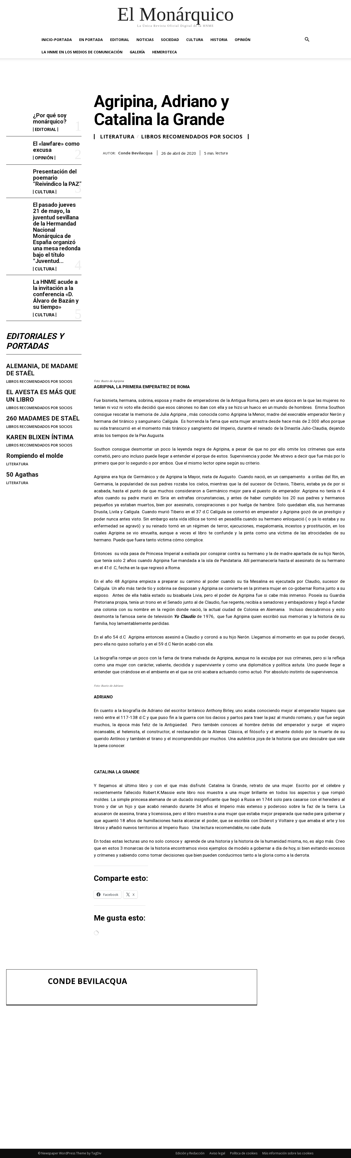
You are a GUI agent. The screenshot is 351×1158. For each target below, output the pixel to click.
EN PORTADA (91, 39)
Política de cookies (243, 1153)
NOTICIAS (145, 39)
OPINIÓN (242, 39)
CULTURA (194, 39)
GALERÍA (137, 51)
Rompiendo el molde (34, 456)
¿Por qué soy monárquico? (50, 118)
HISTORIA (218, 39)
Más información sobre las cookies (287, 1153)
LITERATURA (17, 464)
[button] (307, 40)
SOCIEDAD (170, 39)
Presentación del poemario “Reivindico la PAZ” (57, 177)
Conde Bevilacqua (135, 153)
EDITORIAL (119, 39)
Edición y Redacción (190, 1153)
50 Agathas (22, 474)
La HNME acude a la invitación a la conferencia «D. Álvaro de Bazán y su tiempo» (56, 294)
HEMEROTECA (164, 51)
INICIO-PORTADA (57, 39)
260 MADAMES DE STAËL (43, 418)
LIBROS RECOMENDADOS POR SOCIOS (39, 381)
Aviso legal (217, 1153)
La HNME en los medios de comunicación (82, 51)
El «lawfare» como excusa (56, 146)
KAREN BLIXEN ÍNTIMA (40, 437)
